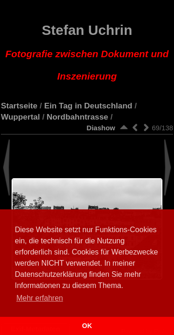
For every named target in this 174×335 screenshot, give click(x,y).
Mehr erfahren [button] (39, 298)
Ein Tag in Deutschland (88, 105)
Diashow (101, 128)
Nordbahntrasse (78, 116)
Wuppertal (20, 116)
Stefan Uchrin (87, 52)
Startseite (19, 105)
